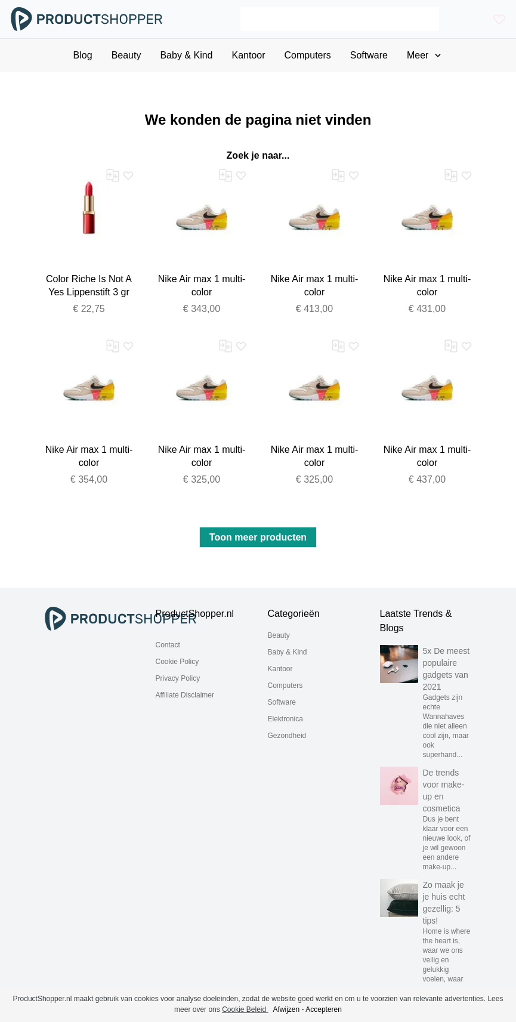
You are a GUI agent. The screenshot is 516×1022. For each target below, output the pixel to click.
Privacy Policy (178, 678)
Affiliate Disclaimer (185, 695)
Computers (285, 685)
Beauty (279, 635)
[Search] (339, 19)
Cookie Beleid (245, 1009)
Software (282, 702)
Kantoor (280, 669)
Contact (168, 645)
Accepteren (323, 1009)
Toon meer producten (258, 537)
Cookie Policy (177, 661)
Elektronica (285, 719)
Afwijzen (286, 1009)
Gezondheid (287, 735)
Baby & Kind (287, 652)
